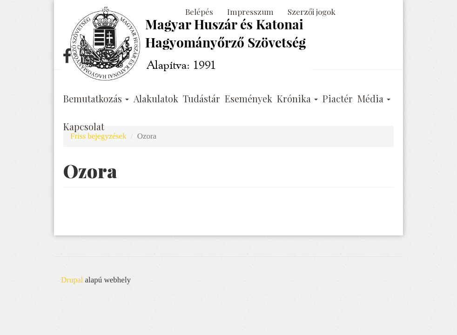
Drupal (72, 279)
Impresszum (250, 12)
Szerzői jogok (312, 12)
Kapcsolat (83, 127)
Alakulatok (156, 99)
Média (373, 99)
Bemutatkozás (96, 99)
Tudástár (201, 99)
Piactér (338, 99)
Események (248, 99)
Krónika (297, 99)
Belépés (199, 12)
